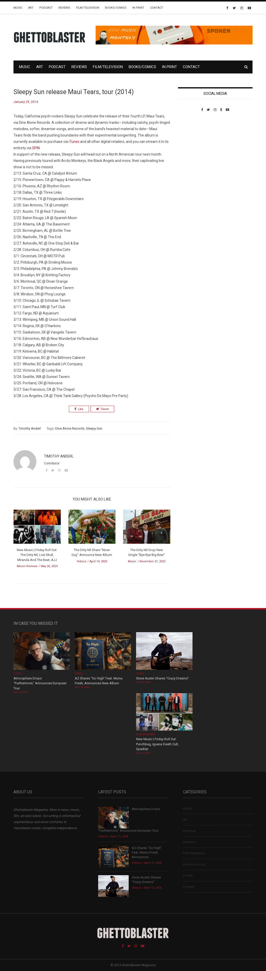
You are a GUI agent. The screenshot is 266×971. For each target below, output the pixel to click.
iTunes (74, 142)
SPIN (36, 148)
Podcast (46, 7)
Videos (81, 561)
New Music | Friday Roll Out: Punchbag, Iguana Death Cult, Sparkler (157, 744)
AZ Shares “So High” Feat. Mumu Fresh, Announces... (147, 852)
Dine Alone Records (69, 428)
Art (31, 7)
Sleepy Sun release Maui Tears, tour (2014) (73, 92)
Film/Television (87, 7)
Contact (156, 7)
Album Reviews (27, 566)
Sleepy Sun (94, 428)
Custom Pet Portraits (193, 146)
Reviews (64, 7)
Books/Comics (115, 7)
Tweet (102, 409)
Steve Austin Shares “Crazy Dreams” (163, 678)
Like (79, 409)
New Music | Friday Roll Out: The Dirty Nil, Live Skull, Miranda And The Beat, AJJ (37, 555)
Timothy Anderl (30, 428)
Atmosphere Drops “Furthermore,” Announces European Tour (40, 683)
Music (17, 7)
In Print (138, 7)
